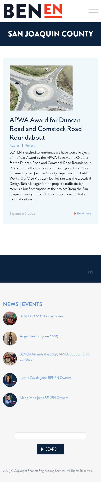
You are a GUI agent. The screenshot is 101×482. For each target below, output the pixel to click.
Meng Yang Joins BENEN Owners (44, 397)
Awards (15, 145)
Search (52, 449)
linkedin (90, 271)
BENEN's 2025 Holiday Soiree (42, 316)
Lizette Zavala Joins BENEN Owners (45, 377)
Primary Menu (93, 11)
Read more (84, 213)
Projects (30, 145)
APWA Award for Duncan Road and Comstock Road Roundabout (46, 129)
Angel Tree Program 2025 (39, 336)
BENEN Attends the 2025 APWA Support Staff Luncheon (54, 357)
